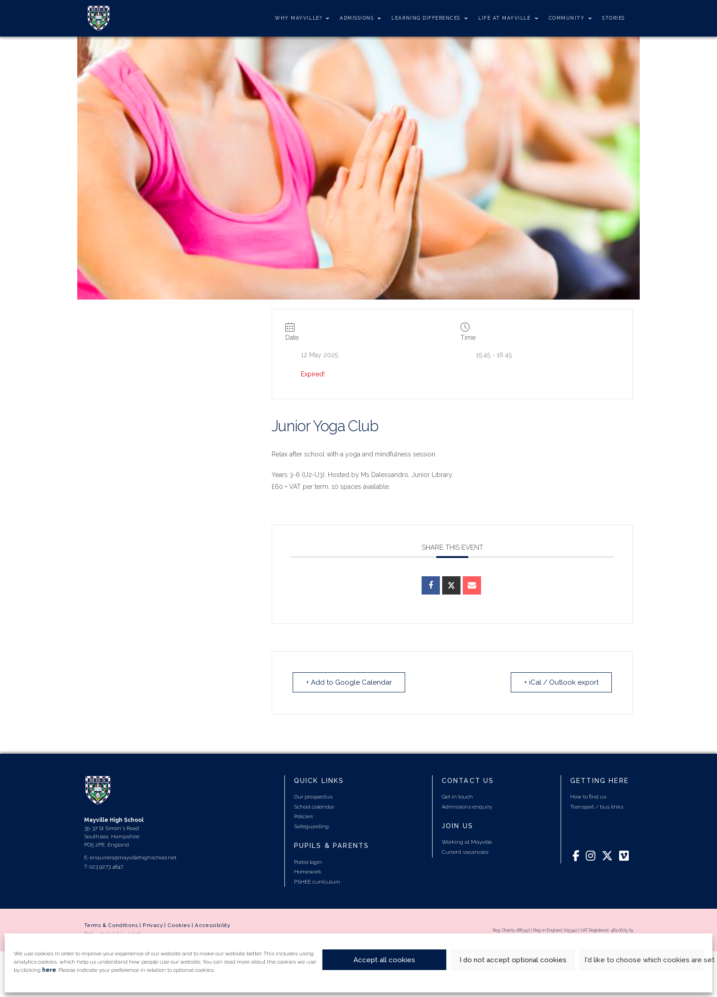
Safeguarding (311, 826)
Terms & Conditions (111, 925)
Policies (303, 816)
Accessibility (212, 925)
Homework (307, 871)
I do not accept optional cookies (513, 960)
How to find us (588, 796)
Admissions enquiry (467, 807)
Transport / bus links (596, 807)
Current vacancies (465, 852)
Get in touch (457, 796)
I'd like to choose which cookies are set (643, 960)
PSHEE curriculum (317, 882)
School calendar (314, 807)
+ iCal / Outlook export (561, 682)
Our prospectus (313, 796)
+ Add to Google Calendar (349, 682)
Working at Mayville (467, 842)
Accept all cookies (384, 960)
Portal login (308, 862)
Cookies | (181, 925)
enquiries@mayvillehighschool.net (133, 857)
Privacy (153, 925)
